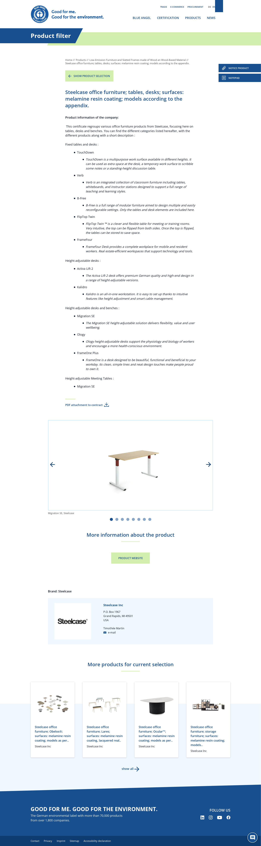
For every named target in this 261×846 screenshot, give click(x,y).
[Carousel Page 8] (149, 519)
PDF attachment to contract (84, 405)
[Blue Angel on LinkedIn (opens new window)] (202, 818)
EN (214, 6)
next (206, 465)
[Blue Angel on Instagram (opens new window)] (211, 818)
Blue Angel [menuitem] (142, 18)
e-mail (112, 632)
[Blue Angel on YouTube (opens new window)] (219, 818)
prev (54, 465)
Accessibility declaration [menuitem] (100, 841)
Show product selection (92, 76)
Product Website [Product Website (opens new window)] (130, 558)
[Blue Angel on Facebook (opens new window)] (228, 818)
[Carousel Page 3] (122, 519)
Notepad (234, 77)
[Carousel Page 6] (138, 519)
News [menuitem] (211, 18)
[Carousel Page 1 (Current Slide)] (111, 519)
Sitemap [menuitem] (76, 841)
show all (127, 769)
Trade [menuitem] (163, 6)
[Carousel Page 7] (144, 519)
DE (209, 6)
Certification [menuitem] (168, 18)
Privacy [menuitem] (49, 841)
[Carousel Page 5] (133, 519)
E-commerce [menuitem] (177, 6)
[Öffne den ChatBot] (252, 837)
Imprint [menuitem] (62, 841)
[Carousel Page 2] (116, 519)
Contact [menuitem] (35, 841)
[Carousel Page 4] (127, 519)
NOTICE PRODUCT (239, 68)
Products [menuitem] (193, 18)
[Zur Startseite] (71, 14)
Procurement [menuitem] (195, 6)
